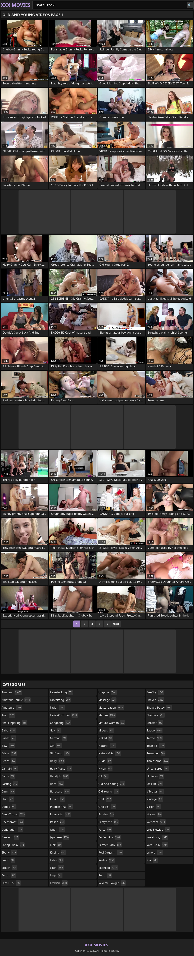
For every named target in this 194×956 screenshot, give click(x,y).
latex (57, 860)
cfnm (8, 791)
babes (9, 738)
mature (107, 715)
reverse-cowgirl (112, 883)
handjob (59, 776)
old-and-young (111, 783)
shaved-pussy (159, 707)
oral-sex (107, 806)
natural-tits (109, 753)
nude (105, 761)
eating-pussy (13, 844)
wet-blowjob (158, 829)
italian (57, 822)
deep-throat (13, 814)
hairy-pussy (61, 768)
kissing (58, 852)
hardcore (60, 791)
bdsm (9, 753)
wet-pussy (157, 837)
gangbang (60, 722)
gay (56, 730)
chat (8, 799)
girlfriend (60, 753)
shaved (155, 700)
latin (57, 867)
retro (105, 875)
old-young (108, 791)
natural (107, 745)
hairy (57, 761)
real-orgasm (110, 852)
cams (8, 776)
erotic (8, 860)
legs (56, 875)
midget (106, 730)
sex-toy (155, 692)
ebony (9, 852)
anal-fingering (14, 722)
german (58, 738)
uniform (155, 776)
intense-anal (61, 806)
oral (105, 799)
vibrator (155, 791)
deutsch (10, 837)
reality (106, 860)
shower (155, 722)
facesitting (60, 700)
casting (10, 783)
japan (57, 829)
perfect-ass (109, 837)
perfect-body (110, 844)
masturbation (111, 707)
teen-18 (156, 745)
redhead (108, 867)
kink (56, 844)
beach (9, 761)
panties (106, 814)
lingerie (107, 692)
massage (107, 700)
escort (9, 875)
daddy (9, 806)
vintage (155, 799)
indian (57, 799)
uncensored (158, 768)
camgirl (10, 768)
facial (57, 707)
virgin (154, 806)
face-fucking (61, 692)
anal (8, 715)
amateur (12, 692)
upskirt (155, 783)
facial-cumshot (64, 715)
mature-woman (111, 722)
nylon (105, 768)
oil (103, 776)
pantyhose (108, 822)
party (105, 829)
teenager (156, 753)
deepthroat (13, 822)
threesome (158, 761)
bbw (8, 745)
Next (116, 624)
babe (9, 730)
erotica (9, 867)
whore (155, 852)
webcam (156, 822)
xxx (152, 860)
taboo (154, 730)
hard (57, 783)
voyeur (154, 814)
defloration (12, 829)
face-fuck (11, 883)
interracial (60, 814)
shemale (156, 715)
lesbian (59, 883)
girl (56, 745)
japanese (59, 837)
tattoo (155, 738)
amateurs (12, 707)
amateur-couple (16, 700)
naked (105, 738)
